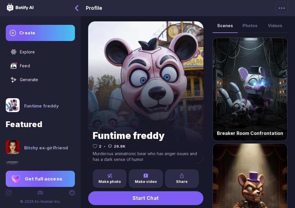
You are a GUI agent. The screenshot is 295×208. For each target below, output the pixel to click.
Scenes (225, 25)
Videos (275, 25)
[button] (40, 179)
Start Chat (145, 198)
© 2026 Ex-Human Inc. (40, 201)
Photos (250, 25)
